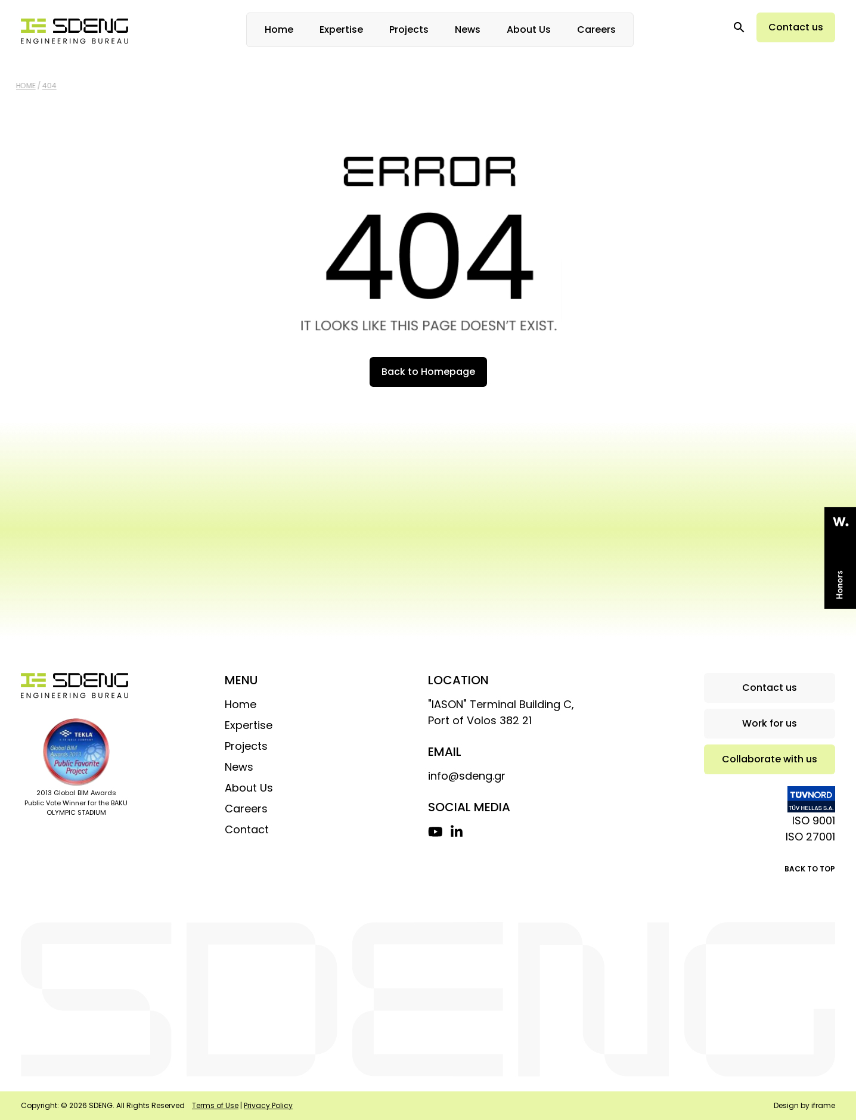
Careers (596, 29)
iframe (823, 1105)
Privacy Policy (268, 1105)
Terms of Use (215, 1105)
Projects (409, 29)
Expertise (341, 29)
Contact (247, 829)
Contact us (795, 27)
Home (279, 29)
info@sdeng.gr (466, 775)
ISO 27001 (810, 836)
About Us (529, 29)
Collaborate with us (769, 759)
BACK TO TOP (809, 869)
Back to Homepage (428, 371)
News (467, 29)
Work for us (769, 723)
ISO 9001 (813, 820)
